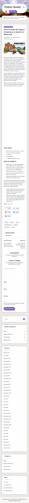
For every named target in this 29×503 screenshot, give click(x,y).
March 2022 (6, 381)
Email (5, 289)
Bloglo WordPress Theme (14, 500)
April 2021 (5, 407)
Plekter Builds (12, 7)
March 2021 (6, 410)
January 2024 (6, 375)
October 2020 (6, 421)
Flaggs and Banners (8, 26)
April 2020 (5, 439)
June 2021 (5, 401)
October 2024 (6, 370)
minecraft (15, 224)
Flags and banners (8, 224)
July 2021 (5, 398)
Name (5, 282)
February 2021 (6, 413)
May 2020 (5, 436)
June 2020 (5, 433)
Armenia (6, 222)
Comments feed (9, 487)
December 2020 (7, 416)
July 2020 (5, 430)
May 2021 (5, 404)
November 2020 (7, 419)
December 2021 (7, 390)
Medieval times (7, 340)
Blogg (4, 331)
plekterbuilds (10, 233)
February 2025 (6, 358)
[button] (13, 11)
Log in (6, 482)
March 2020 (6, 442)
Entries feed (8, 484)
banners (17, 222)
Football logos (6, 337)
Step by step (7, 227)
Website (6, 296)
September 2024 (7, 372)
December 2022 (7, 378)
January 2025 (6, 361)
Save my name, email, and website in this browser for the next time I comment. (14, 304)
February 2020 (6, 445)
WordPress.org (8, 490)
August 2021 (6, 396)
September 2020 (7, 424)
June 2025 (5, 355)
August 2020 (6, 427)
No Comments (8, 39)
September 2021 (7, 393)
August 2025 (6, 352)
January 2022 (6, 387)
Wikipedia (16, 70)
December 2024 (7, 364)
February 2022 (6, 384)
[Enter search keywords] (14, 319)
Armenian (12, 222)
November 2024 (7, 367)
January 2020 (6, 448)
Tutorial (13, 227)
